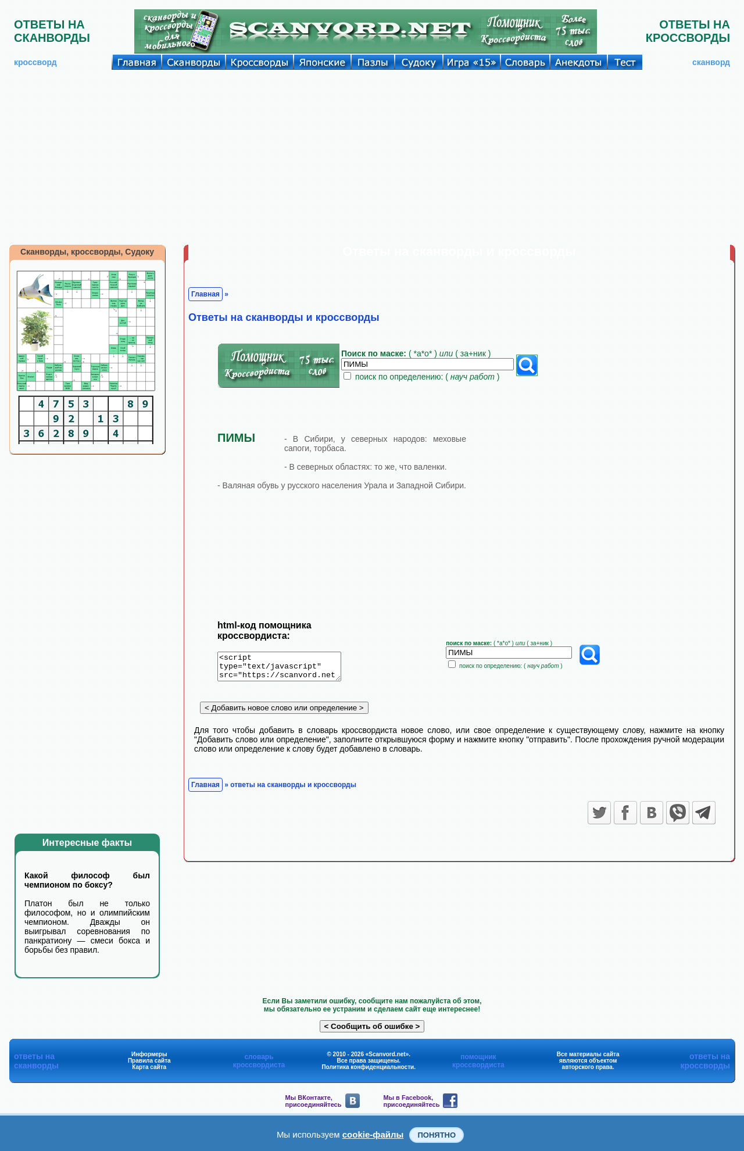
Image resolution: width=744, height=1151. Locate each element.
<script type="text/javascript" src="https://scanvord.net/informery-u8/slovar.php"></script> (286, 668)
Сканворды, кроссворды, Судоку (87, 251)
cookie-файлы (373, 1134)
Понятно (436, 1135)
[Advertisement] (372, 157)
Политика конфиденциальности (367, 1067)
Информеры (149, 1054)
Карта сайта (149, 1067)
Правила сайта (149, 1060)
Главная (205, 294)
